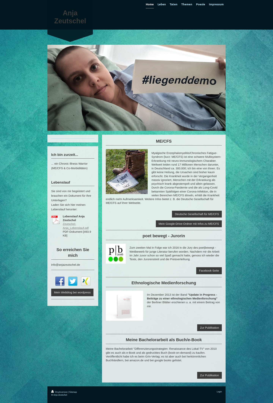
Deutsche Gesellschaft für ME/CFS (197, 214)
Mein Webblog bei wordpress (72, 292)
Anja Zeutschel (70, 17)
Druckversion (59, 391)
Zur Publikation (209, 327)
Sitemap (73, 391)
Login (219, 391)
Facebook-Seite (209, 270)
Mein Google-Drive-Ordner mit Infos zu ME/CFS (189, 223)
